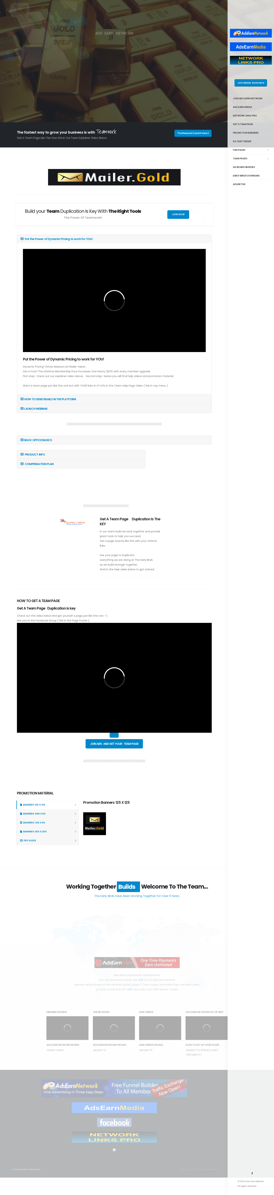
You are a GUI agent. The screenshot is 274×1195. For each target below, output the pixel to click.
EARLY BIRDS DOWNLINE (246, 175)
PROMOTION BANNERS (246, 133)
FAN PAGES (252, 150)
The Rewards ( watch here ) (193, 133)
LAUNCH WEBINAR (34, 409)
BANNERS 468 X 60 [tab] (33, 813)
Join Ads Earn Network (248, 98)
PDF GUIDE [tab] (28, 840)
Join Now (178, 214)
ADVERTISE (239, 184)
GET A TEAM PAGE (243, 124)
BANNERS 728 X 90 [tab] (32, 822)
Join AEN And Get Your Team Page (114, 744)
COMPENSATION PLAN (37, 464)
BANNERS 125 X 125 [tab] (32, 804)
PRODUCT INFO (33, 454)
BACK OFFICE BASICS (36, 440)
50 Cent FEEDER (242, 141)
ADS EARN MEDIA (242, 107)
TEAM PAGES (252, 158)
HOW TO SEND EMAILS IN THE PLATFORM (48, 399)
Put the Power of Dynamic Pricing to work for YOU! (57, 239)
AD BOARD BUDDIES (244, 167)
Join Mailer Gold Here (250, 82)
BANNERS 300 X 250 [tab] (33, 831)
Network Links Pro (245, 115)
